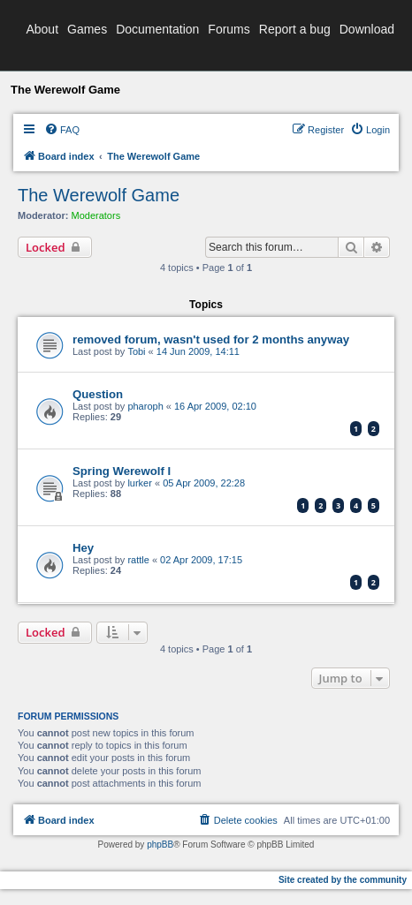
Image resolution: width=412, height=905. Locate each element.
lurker (139, 483)
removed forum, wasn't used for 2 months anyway (210, 339)
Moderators (96, 215)
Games (87, 29)
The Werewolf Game (98, 195)
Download (367, 29)
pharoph (145, 406)
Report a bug (295, 29)
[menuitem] (62, 129)
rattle (138, 559)
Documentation (157, 29)
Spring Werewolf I (121, 471)
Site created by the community (342, 880)
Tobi (136, 351)
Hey (83, 547)
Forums (228, 29)
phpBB (160, 844)
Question (97, 394)
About (42, 29)
